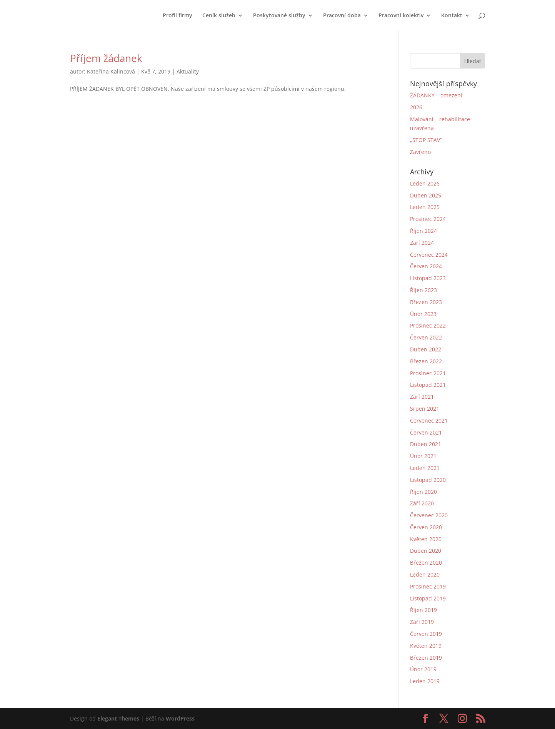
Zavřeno (420, 151)
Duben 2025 (425, 195)
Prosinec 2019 (428, 586)
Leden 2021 (425, 468)
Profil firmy (177, 16)
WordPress (180, 718)
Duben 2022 (425, 349)
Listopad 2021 (428, 384)
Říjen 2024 (423, 230)
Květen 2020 (426, 539)
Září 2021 (422, 396)
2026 (416, 107)
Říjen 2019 (423, 610)
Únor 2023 (423, 314)
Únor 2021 (423, 456)
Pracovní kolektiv (400, 16)
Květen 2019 (426, 645)
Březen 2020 (426, 562)
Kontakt (451, 16)
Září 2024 (422, 242)
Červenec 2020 (429, 515)
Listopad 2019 (428, 598)
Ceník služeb (218, 16)
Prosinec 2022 (428, 325)
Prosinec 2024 (428, 218)
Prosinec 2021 (428, 373)
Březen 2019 (426, 657)
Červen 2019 (426, 633)
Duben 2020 (425, 550)
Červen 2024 (426, 266)
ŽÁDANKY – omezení (436, 95)
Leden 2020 (425, 574)
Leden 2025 (425, 207)
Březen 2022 (426, 361)
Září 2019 (422, 621)
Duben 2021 (425, 444)
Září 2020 (422, 503)
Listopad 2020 (428, 479)
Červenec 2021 (429, 420)
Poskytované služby (279, 16)
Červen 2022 (426, 337)
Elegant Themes (118, 718)
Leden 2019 (425, 681)
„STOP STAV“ (426, 140)
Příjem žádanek (106, 58)
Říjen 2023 (423, 290)
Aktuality (188, 71)
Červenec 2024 (429, 254)
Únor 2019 (423, 669)
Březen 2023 (426, 302)
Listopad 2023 (428, 278)
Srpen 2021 (424, 408)
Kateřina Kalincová (111, 71)
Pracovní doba (342, 16)
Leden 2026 (425, 183)
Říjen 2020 (423, 491)
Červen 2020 (426, 527)
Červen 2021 (426, 432)
